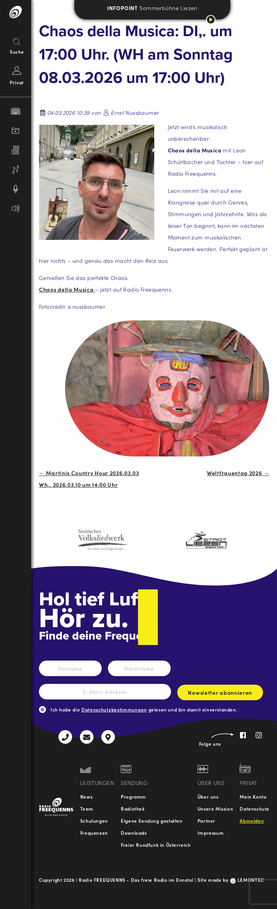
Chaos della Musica (67, 289)
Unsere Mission (215, 808)
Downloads (133, 832)
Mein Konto (253, 796)
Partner (206, 820)
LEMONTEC (247, 879)
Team (86, 808)
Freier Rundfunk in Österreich (156, 844)
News (86, 796)
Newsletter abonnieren (220, 694)
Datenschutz (254, 808)
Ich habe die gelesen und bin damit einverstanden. (144, 709)
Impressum (211, 832)
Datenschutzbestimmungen (114, 709)
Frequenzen (94, 832)
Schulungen (94, 820)
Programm (133, 796)
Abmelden (252, 820)
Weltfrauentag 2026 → (238, 473)
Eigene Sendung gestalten (151, 820)
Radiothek (133, 808)
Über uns (208, 796)
